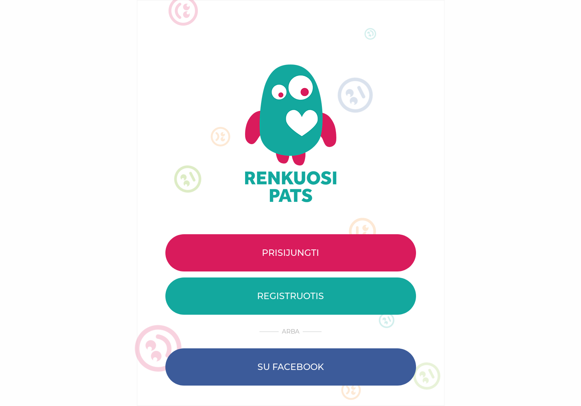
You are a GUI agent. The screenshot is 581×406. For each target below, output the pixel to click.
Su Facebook (290, 367)
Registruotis (290, 296)
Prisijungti (290, 252)
